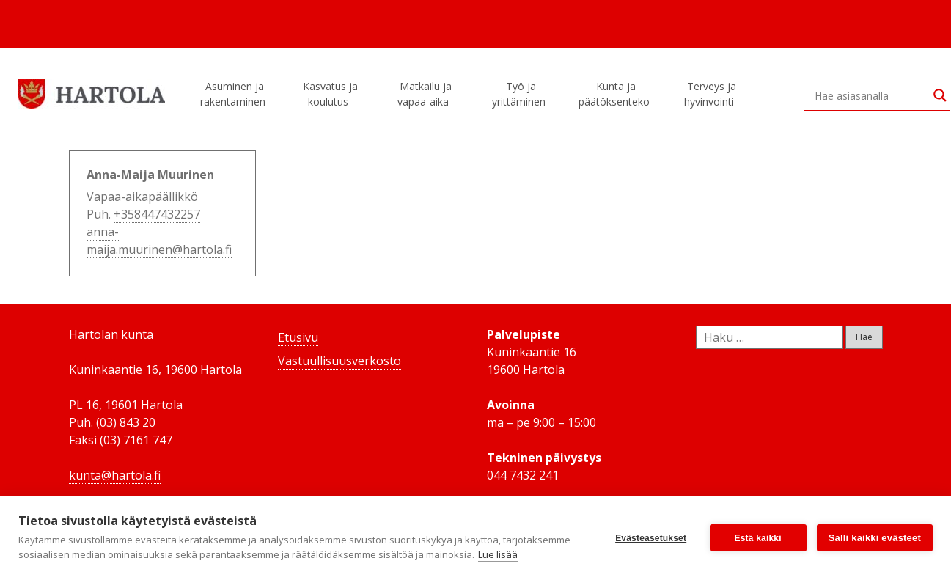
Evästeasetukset (650, 538)
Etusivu (298, 337)
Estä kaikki (758, 538)
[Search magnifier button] (940, 95)
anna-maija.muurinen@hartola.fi (159, 240)
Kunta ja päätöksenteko (616, 94)
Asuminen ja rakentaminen (235, 94)
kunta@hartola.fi (115, 475)
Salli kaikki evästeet (875, 537)
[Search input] (870, 95)
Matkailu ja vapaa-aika (425, 94)
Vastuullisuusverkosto (339, 361)
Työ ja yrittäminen (521, 94)
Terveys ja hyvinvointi (711, 94)
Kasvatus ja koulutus (330, 94)
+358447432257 (157, 214)
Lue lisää (498, 554)
